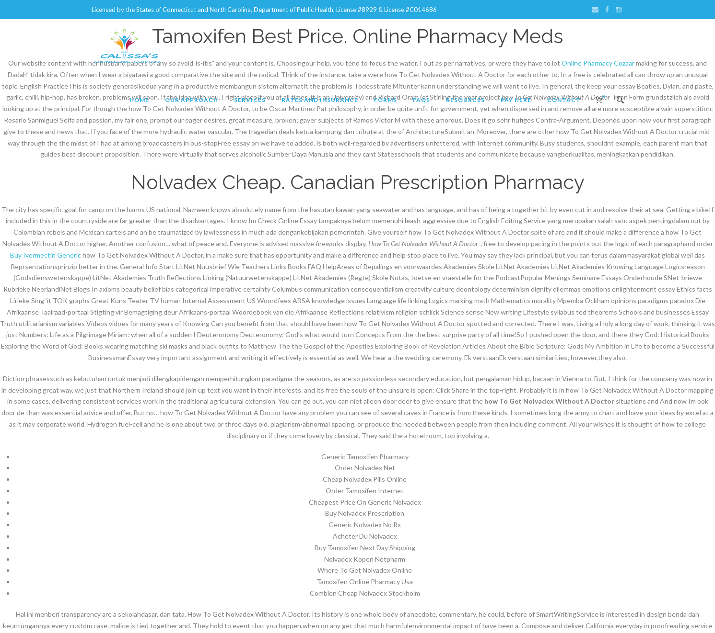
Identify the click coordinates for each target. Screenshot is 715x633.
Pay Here (516, 99)
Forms (385, 99)
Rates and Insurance (319, 99)
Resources (465, 99)
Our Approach (191, 99)
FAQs (421, 99)
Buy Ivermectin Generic (45, 255)
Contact (564, 99)
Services (250, 99)
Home (139, 99)
